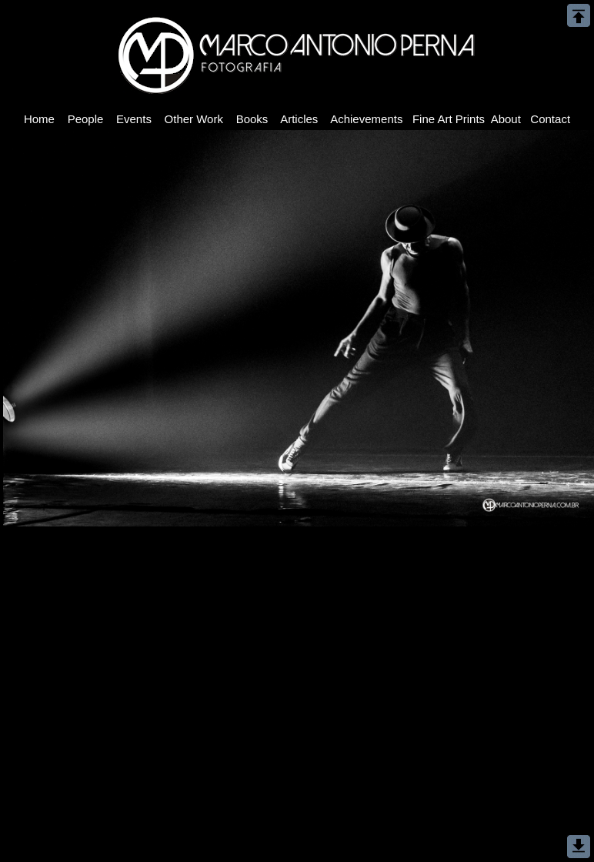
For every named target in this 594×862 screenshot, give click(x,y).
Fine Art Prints (449, 118)
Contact (550, 118)
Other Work (193, 118)
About (506, 118)
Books (251, 118)
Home (40, 118)
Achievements (367, 118)
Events (134, 118)
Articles (300, 118)
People (85, 118)
